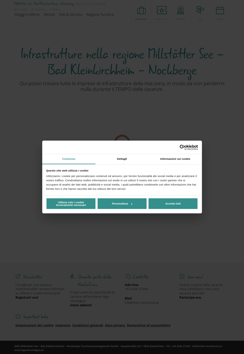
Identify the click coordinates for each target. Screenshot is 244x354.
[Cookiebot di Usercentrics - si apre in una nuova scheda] (182, 147)
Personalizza (122, 203)
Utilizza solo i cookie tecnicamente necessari (71, 203)
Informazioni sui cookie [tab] (175, 158)
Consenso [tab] (68, 158)
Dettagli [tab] (122, 158)
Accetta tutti (173, 203)
